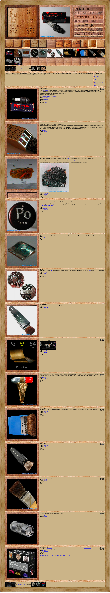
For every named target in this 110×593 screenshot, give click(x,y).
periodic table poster (21, 68)
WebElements (96, 75)
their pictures (76, 160)
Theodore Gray (44, 130)
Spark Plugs (45, 102)
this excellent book (45, 90)
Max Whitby (68, 158)
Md (54, 555)
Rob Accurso (45, 207)
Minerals (95, 77)
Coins (45, 276)
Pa (46, 555)
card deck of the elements (87, 548)
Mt (60, 555)
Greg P (43, 236)
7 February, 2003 (45, 208)
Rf (56, 555)
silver (51, 270)
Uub (62, 555)
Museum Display (96, 76)
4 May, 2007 (45, 352)
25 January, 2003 (45, 194)
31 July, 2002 (44, 351)
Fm (53, 555)
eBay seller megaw (44, 479)
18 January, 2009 (46, 99)
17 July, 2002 (44, 98)
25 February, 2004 (45, 307)
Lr (55, 555)
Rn (42, 555)
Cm (50, 555)
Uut (63, 555)
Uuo (69, 555)
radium (90, 270)
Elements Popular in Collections (98, 82)
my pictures (71, 160)
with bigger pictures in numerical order (92, 160)
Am (49, 555)
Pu (48, 555)
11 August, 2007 (46, 195)
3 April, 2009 (45, 516)
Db (57, 555)
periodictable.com (96, 74)
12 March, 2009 (46, 481)
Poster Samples (96, 83)
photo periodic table (49, 548)
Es (52, 555)
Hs (59, 555)
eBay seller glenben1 (45, 97)
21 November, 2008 (46, 552)
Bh (58, 555)
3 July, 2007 (44, 412)
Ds (61, 555)
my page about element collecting (55, 204)
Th (45, 555)
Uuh (67, 555)
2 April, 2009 (44, 515)
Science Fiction (96, 78)
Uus (68, 555)
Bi (40, 555)
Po (41, 555)
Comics (95, 79)
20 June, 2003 (44, 273)
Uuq (65, 555)
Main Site (100, 78)
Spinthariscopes (46, 382)
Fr (43, 555)
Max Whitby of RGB (46, 193)
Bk (51, 555)
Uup (66, 555)
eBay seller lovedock (45, 444)
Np (47, 555)
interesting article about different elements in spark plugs (49, 96)
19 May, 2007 (46, 379)
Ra (44, 555)
